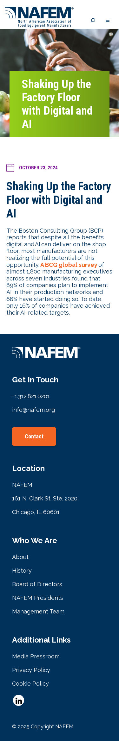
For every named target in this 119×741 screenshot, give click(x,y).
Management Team (38, 611)
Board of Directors (37, 584)
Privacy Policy (31, 670)
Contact (34, 436)
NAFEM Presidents (37, 597)
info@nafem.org (33, 409)
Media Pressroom (36, 656)
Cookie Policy (30, 683)
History (22, 570)
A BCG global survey (68, 264)
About (20, 557)
